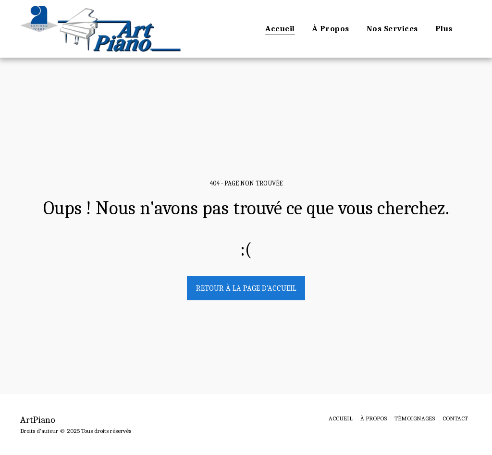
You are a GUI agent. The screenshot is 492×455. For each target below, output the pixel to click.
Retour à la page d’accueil (246, 288)
